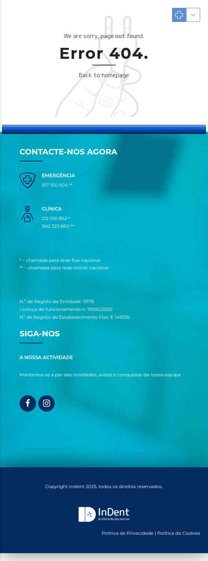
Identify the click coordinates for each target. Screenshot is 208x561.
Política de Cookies (178, 533)
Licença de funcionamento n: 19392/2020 (66, 309)
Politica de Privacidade (128, 533)
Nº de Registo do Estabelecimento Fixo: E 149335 (75, 317)
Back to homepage (104, 75)
